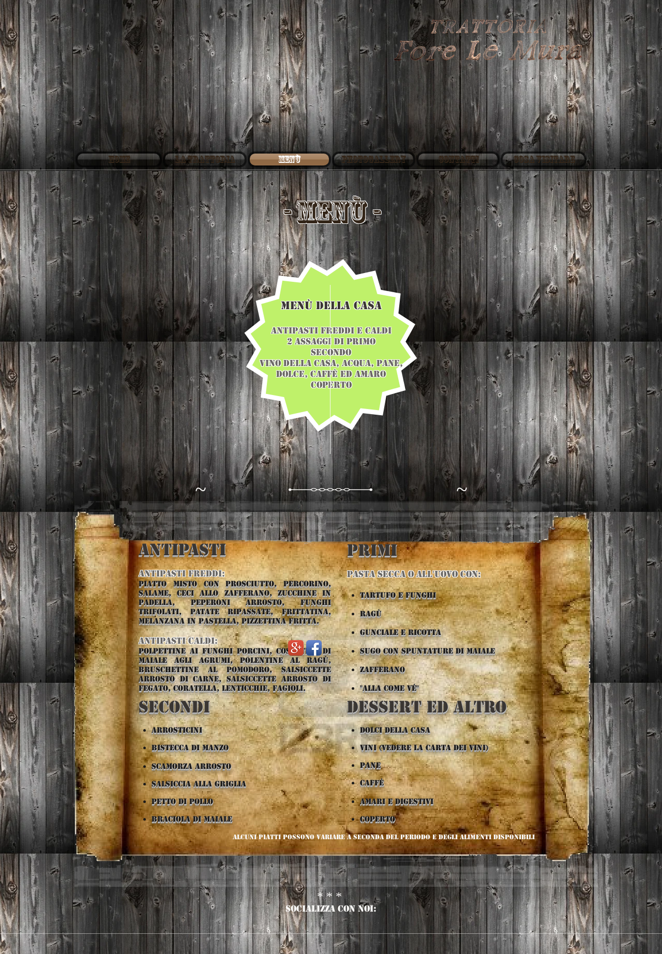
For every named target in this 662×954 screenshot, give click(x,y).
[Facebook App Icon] (314, 648)
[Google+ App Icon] (296, 648)
